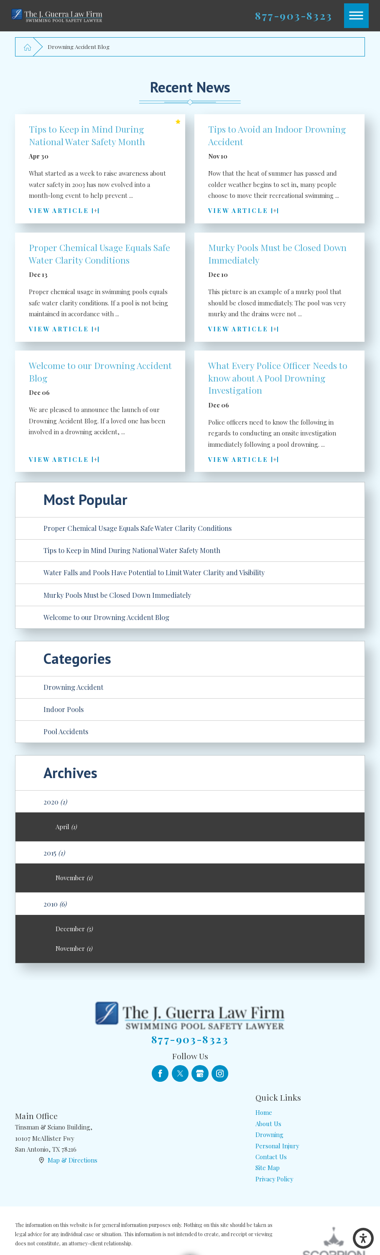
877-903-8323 (293, 15)
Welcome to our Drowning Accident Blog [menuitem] (106, 617)
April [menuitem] (66, 826)
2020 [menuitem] (55, 801)
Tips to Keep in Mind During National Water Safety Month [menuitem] (131, 550)
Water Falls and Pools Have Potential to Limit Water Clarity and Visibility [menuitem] (154, 572)
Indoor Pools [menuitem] (63, 709)
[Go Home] (27, 47)
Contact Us (271, 1157)
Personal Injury (277, 1146)
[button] (363, 1238)
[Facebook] (160, 1073)
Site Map (267, 1167)
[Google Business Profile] (199, 1073)
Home (263, 1112)
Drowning (269, 1134)
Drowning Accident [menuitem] (73, 687)
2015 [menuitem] (54, 852)
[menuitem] (310, 1112)
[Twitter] (180, 1073)
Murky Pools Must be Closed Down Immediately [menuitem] (117, 594)
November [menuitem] (74, 877)
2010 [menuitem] (54, 903)
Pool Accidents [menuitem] (65, 731)
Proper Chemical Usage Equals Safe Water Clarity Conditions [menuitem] (137, 528)
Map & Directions (72, 1160)
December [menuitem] (74, 929)
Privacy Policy (274, 1179)
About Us (268, 1123)
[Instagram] (220, 1073)
